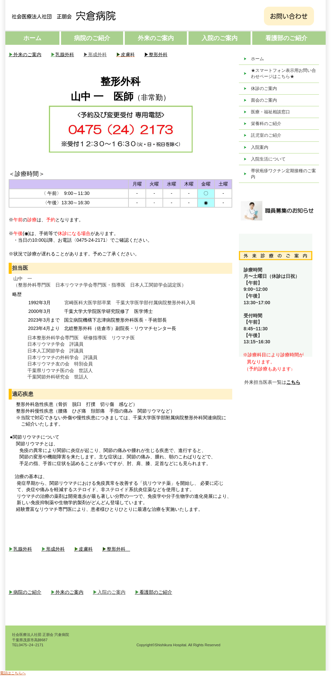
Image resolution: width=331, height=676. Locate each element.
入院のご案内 (220, 38)
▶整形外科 (156, 54)
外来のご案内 (156, 38)
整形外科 (116, 549)
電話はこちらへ (13, 673)
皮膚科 (83, 549)
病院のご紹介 (92, 38)
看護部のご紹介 (286, 38)
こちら (293, 382)
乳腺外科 (64, 54)
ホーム (32, 38)
